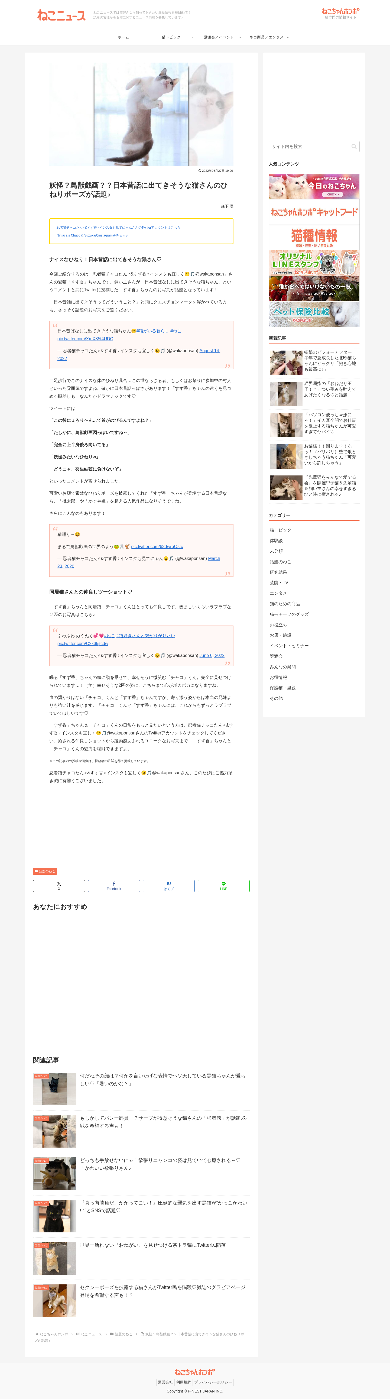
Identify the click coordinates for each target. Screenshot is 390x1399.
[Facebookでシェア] (114, 886)
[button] (354, 146)
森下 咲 (227, 206)
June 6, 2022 (212, 655)
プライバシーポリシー (213, 1382)
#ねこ (175, 331)
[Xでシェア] (59, 886)
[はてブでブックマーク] (169, 886)
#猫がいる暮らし (152, 331)
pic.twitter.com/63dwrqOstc (157, 546)
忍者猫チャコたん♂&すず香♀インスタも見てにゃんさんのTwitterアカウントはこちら (118, 227)
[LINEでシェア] (224, 886)
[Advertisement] (141, 827)
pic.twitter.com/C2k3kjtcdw (82, 643)
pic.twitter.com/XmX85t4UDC (85, 338)
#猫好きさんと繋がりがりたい (145, 635)
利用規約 (183, 1382)
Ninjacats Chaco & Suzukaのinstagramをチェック (93, 235)
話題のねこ (45, 871)
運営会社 (165, 1382)
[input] (314, 146)
